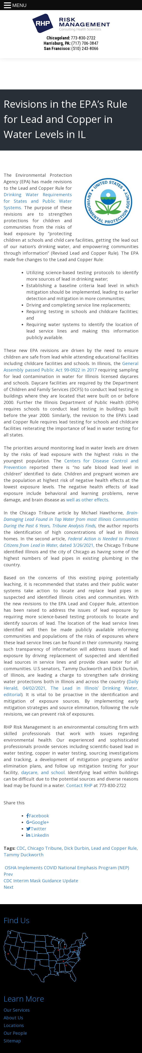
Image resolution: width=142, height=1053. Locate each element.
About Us (13, 1018)
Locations (14, 1025)
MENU (19, 5)
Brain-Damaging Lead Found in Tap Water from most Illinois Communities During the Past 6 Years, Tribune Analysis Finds (71, 519)
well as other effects (87, 500)
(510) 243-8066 (84, 48)
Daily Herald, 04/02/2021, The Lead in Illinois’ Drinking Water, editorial (71, 688)
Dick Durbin (76, 848)
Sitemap (12, 1041)
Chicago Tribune (44, 848)
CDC (21, 848)
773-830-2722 (83, 37)
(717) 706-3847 (84, 43)
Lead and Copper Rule (114, 848)
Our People (15, 1033)
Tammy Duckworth (23, 855)
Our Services (17, 1010)
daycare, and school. (43, 772)
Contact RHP (79, 785)
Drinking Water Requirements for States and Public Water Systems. (38, 201)
